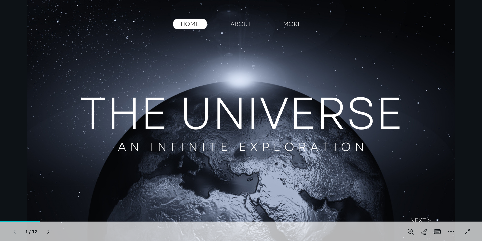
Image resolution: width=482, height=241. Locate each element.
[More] (451, 231)
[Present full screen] (467, 231)
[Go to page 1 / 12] (31, 231)
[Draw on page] (424, 231)
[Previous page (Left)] (14, 231)
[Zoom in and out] (410, 231)
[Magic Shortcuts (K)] (437, 231)
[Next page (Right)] (48, 231)
